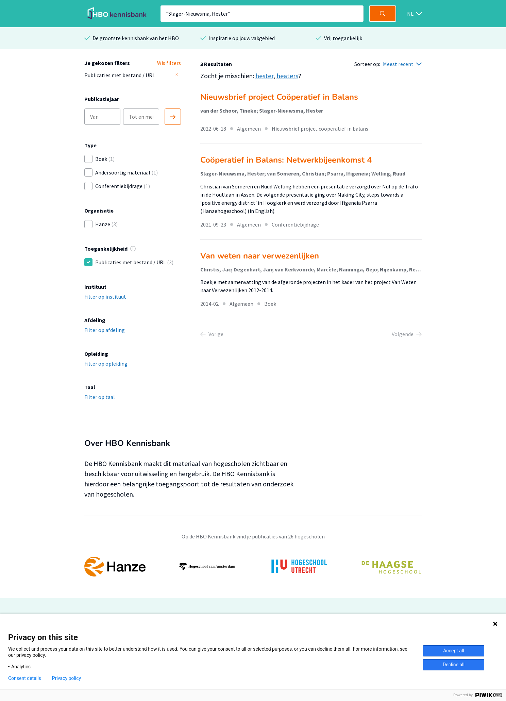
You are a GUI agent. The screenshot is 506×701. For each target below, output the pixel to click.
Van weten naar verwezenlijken (259, 255)
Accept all (453, 650)
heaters (287, 75)
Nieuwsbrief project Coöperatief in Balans (279, 96)
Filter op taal (99, 397)
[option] (253, 566)
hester (264, 75)
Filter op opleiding (106, 364)
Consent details (24, 678)
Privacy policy (66, 678)
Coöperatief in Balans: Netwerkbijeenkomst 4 (286, 159)
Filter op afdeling (104, 330)
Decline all (454, 664)
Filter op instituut (105, 297)
